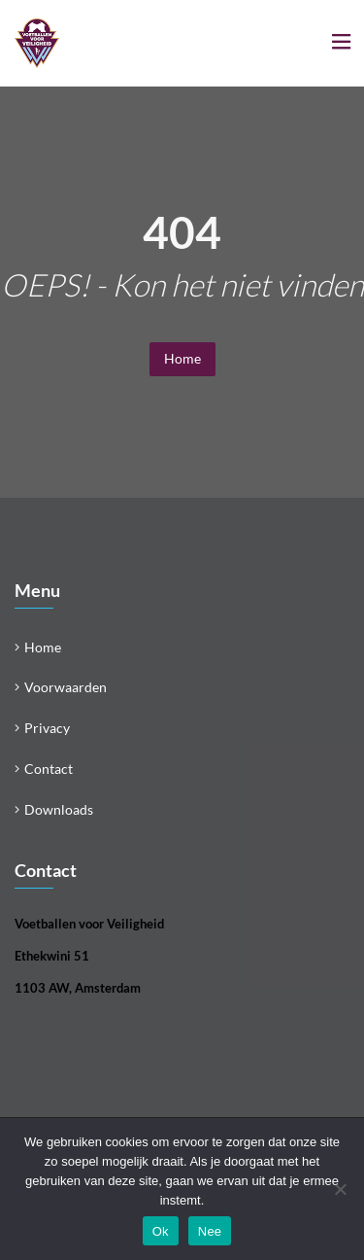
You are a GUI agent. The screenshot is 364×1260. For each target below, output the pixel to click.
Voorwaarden (65, 687)
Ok (160, 1231)
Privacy (47, 727)
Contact (48, 768)
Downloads (58, 809)
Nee (210, 1231)
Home (182, 358)
